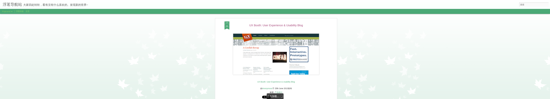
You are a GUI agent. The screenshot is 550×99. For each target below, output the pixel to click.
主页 (27, 11)
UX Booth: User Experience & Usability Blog (276, 25)
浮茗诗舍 (20, 11)
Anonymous (267, 88)
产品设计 (278, 92)
